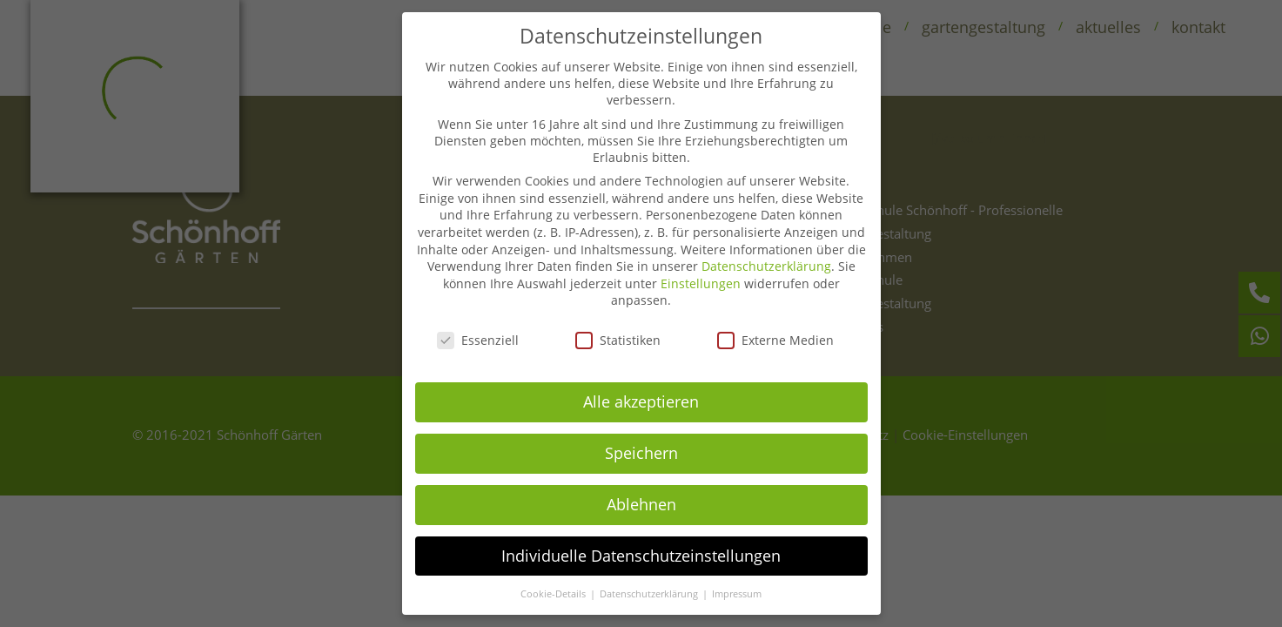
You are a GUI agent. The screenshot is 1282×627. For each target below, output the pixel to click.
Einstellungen (701, 266)
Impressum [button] (737, 576)
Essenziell (478, 322)
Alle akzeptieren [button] (641, 384)
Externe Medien (775, 322)
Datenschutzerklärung (766, 248)
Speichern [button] (641, 435)
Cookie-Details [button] (554, 576)
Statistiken (618, 322)
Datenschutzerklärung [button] (650, 576)
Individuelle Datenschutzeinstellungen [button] (641, 538)
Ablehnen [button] (641, 486)
